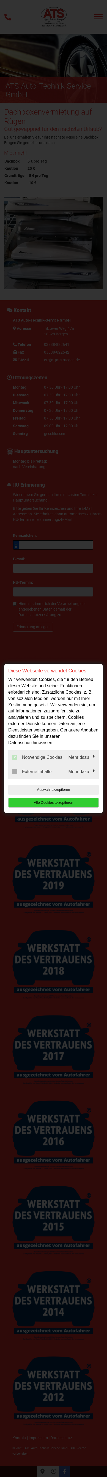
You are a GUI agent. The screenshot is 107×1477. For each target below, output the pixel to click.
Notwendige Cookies (37, 757)
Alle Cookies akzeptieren (53, 802)
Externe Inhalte (32, 771)
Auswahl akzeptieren (53, 789)
